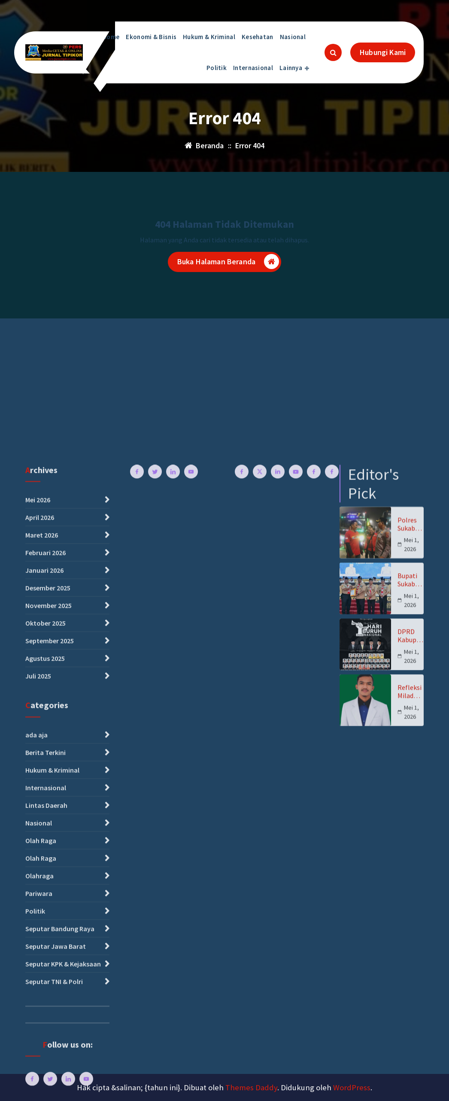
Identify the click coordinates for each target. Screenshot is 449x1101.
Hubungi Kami (383, 52)
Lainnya (290, 68)
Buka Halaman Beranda (228, 263)
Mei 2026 (37, 797)
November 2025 (48, 903)
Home (110, 37)
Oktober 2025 (45, 921)
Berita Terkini (45, 1050)
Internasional (253, 68)
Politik (216, 68)
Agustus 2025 (45, 956)
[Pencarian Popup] (333, 52)
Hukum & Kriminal (209, 37)
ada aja (36, 1032)
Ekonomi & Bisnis (151, 37)
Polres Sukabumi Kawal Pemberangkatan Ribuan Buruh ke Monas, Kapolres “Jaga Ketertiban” (410, 822)
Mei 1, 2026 (411, 842)
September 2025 (49, 938)
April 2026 (39, 815)
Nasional (293, 37)
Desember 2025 (47, 885)
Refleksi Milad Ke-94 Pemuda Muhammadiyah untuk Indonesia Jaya (410, 990)
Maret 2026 (41, 833)
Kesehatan (257, 37)
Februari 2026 (45, 850)
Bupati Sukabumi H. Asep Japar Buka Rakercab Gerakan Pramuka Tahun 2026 (409, 878)
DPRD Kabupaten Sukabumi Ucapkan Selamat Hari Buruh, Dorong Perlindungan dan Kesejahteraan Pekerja (410, 934)
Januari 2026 (44, 868)
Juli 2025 (38, 973)
